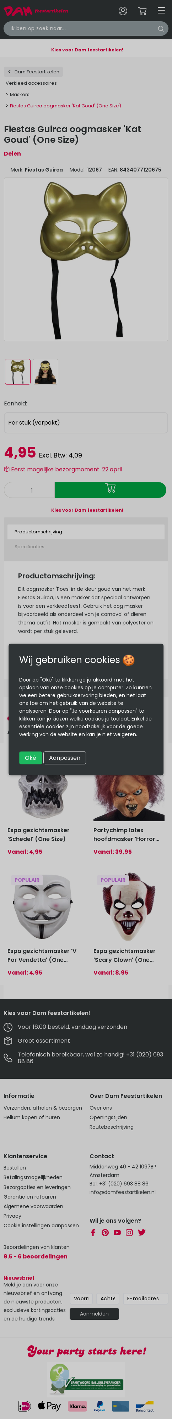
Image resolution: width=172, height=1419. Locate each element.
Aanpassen (64, 758)
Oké (30, 758)
